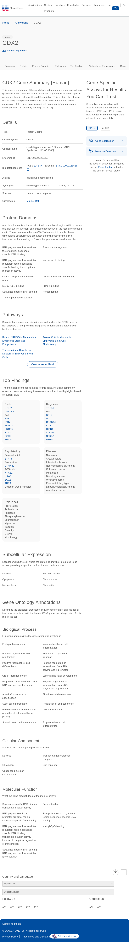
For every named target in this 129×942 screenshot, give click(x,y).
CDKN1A (51, 422)
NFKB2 (50, 436)
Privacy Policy (10, 936)
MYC (49, 418)
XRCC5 (9, 429)
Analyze (60, 5)
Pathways (60, 66)
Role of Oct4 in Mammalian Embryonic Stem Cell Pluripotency (57, 341)
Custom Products (49, 8)
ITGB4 (49, 429)
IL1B (48, 425)
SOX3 (8, 480)
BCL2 (49, 415)
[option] (7, 37)
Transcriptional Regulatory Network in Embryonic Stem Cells (17, 353)
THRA (8, 483)
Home (6, 22)
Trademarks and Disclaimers (36, 936)
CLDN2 (50, 432)
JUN (7, 418)
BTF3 (8, 432)
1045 (38, 165)
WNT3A (9, 425)
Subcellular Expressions (102, 66)
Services (86, 5)
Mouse (30, 201)
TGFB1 (50, 408)
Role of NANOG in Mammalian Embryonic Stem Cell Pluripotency (19, 341)
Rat (37, 201)
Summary (10, 66)
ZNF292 (9, 439)
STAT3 (8, 459)
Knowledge (73, 5)
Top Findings (77, 66)
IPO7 (7, 422)
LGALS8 (9, 411)
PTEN (49, 439)
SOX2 (8, 436)
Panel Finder (105, 167)
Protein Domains (41, 66)
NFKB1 (9, 408)
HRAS (8, 476)
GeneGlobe (16, 8)
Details (23, 66)
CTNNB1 (9, 466)
